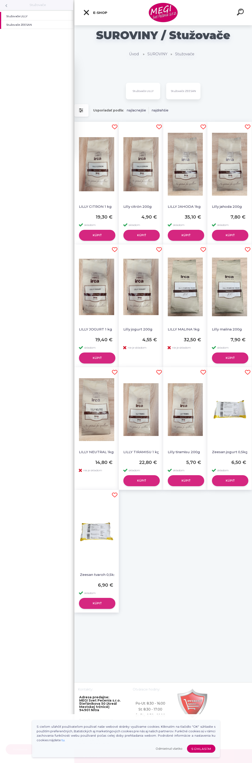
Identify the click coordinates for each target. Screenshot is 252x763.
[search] (241, 13)
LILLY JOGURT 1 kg (95, 329)
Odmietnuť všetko (169, 748)
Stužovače (38, 5)
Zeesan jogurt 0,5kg (230, 452)
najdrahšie (160, 110)
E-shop (95, 12)
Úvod (134, 54)
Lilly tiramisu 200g (184, 452)
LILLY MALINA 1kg (184, 329)
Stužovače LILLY (143, 91)
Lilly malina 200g (227, 329)
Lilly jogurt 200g (137, 329)
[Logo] (163, 12)
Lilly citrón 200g (137, 206)
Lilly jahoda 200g (227, 206)
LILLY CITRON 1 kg (95, 206)
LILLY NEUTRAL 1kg (96, 452)
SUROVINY (157, 54)
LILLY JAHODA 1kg (184, 206)
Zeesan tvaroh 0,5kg (97, 574)
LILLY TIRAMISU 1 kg (141, 452)
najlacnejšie (136, 110)
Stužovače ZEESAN (183, 91)
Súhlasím (201, 749)
